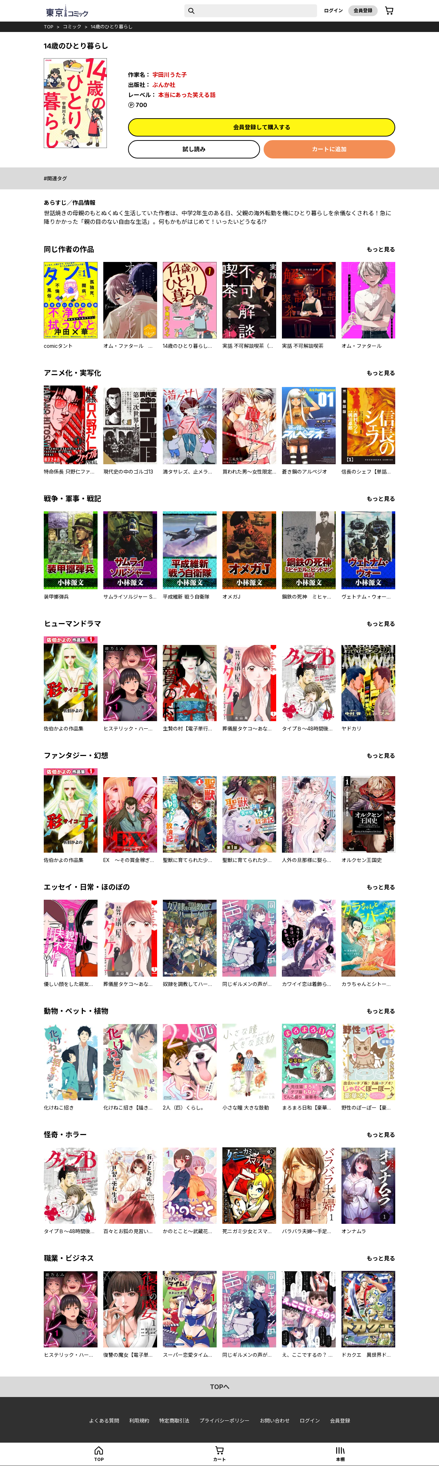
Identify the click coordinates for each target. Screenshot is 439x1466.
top (48, 26)
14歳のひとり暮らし (112, 26)
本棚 (340, 1459)
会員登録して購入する (262, 127)
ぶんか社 (163, 84)
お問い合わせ (275, 1420)
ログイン (333, 10)
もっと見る (381, 249)
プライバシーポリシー (224, 1420)
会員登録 (363, 10)
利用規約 (139, 1420)
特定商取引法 (174, 1420)
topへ (220, 1387)
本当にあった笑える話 (187, 94)
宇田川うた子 (169, 74)
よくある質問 (104, 1420)
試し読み (194, 149)
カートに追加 (329, 149)
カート (219, 1459)
